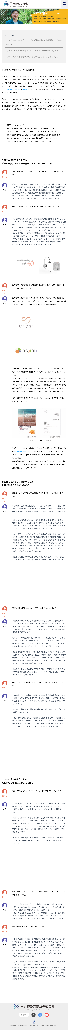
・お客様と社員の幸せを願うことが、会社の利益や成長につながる (31, 50)
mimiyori (25, 89)
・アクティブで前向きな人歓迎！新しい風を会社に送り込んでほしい (32, 57)
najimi (9, 89)
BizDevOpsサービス (21, 451)
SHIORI (17, 89)
